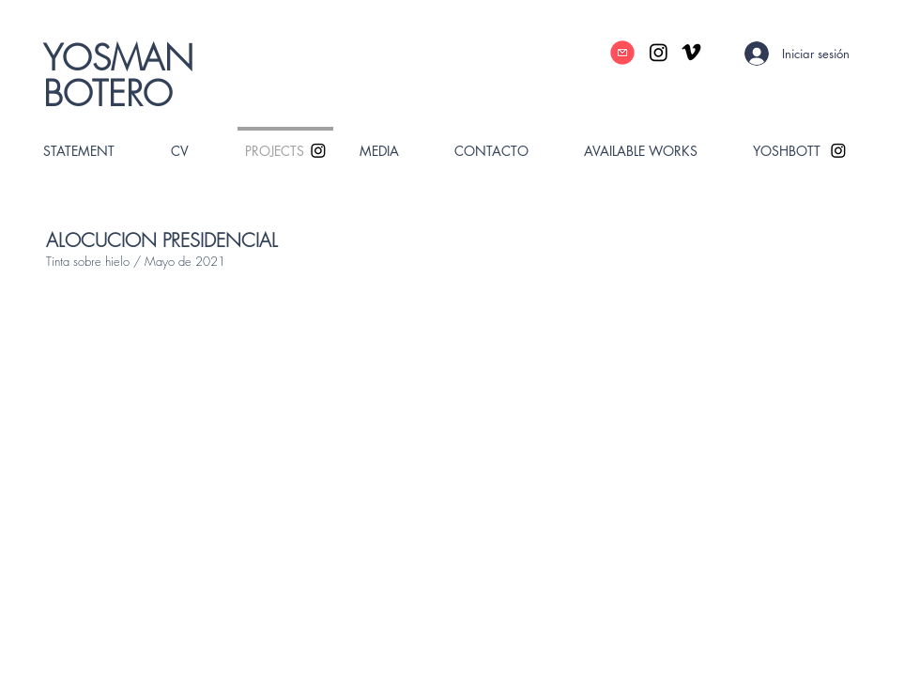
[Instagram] (658, 52)
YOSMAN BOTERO (118, 75)
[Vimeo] (691, 52)
